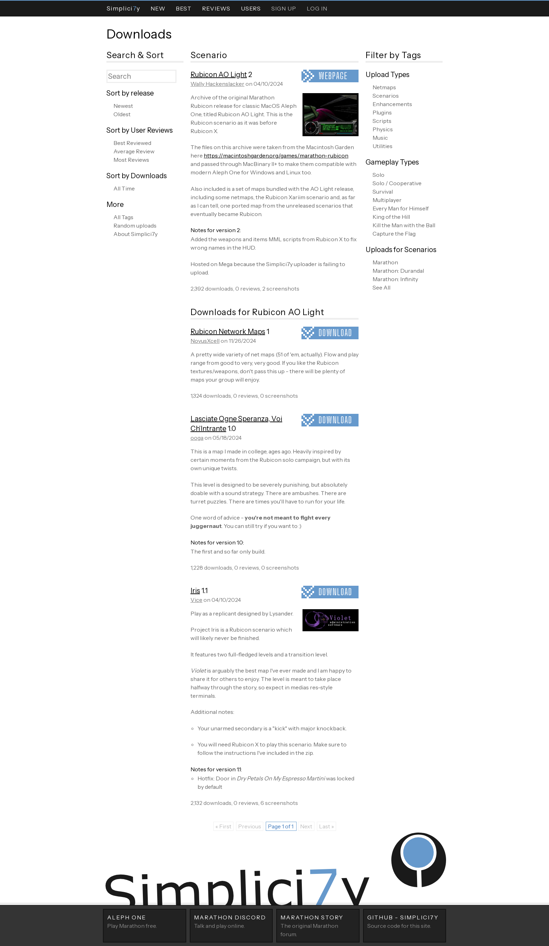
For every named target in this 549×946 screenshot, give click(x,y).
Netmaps (384, 87)
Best (184, 8)
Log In (317, 8)
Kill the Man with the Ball (404, 225)
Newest (123, 105)
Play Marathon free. (144, 921)
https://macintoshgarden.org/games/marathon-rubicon (276, 155)
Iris (195, 590)
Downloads (139, 34)
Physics (383, 129)
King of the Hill (391, 216)
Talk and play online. (231, 921)
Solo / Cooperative (397, 183)
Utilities (382, 145)
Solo (378, 174)
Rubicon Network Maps (227, 331)
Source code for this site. (404, 921)
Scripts (382, 120)
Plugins (382, 112)
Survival (383, 191)
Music (380, 137)
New (158, 8)
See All (381, 287)
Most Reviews (131, 159)
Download (335, 333)
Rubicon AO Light (218, 74)
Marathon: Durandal (398, 270)
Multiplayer (387, 199)
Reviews (216, 8)
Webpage (333, 76)
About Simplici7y (135, 233)
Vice (196, 599)
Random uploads (135, 225)
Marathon (385, 262)
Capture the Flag (394, 233)
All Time (124, 188)
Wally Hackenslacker (217, 83)
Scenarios (386, 95)
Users (251, 8)
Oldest (122, 114)
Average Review (133, 151)
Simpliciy (123, 8)
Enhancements (392, 103)
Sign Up (283, 8)
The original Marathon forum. (317, 925)
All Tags (123, 217)
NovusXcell (205, 340)
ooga (196, 437)
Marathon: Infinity (395, 279)
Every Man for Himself (401, 208)
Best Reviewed (132, 142)
